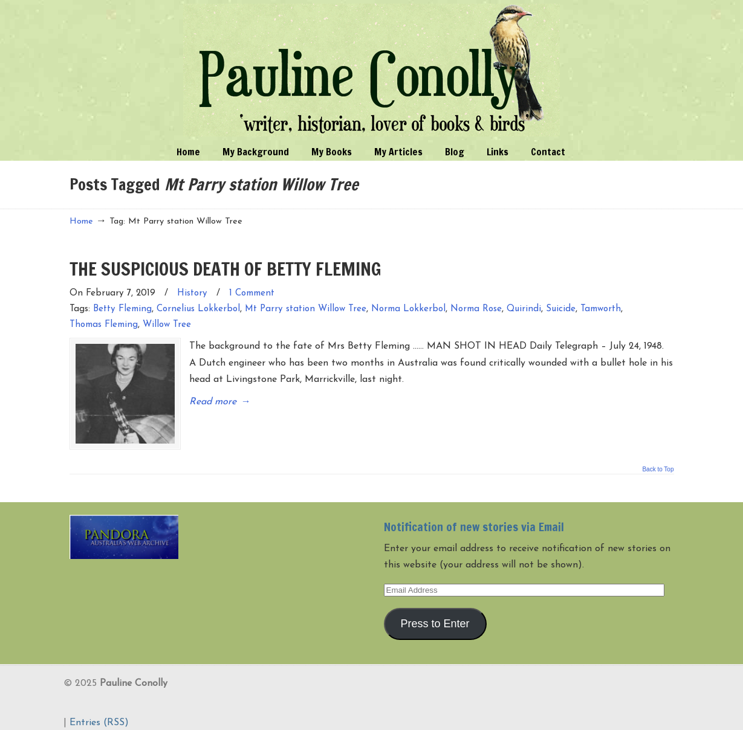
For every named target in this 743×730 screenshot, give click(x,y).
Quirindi (524, 309)
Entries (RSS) (99, 714)
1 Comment (251, 293)
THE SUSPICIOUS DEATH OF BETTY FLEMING (225, 269)
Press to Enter (434, 615)
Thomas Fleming (104, 324)
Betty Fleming (122, 309)
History (192, 293)
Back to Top (657, 460)
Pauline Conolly (371, 70)
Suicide (561, 309)
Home (81, 221)
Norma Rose (476, 309)
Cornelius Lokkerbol (198, 309)
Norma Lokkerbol (408, 309)
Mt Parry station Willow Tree (305, 309)
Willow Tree (167, 324)
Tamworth (600, 309)
